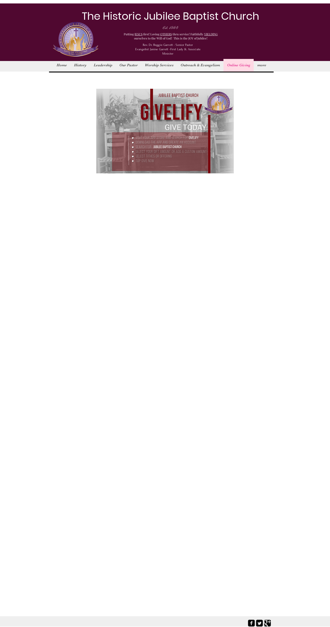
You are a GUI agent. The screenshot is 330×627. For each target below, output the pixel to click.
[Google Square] (267, 623)
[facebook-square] (251, 623)
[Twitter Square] (259, 623)
